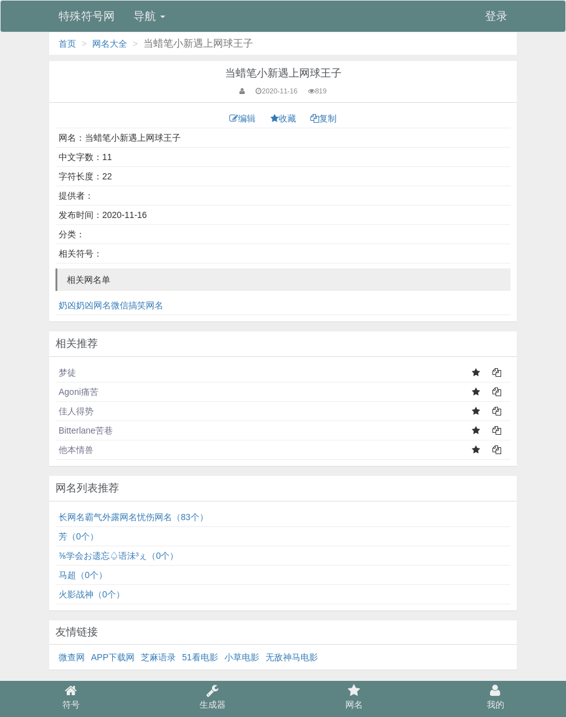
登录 (496, 16)
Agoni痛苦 (78, 392)
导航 (149, 16)
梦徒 (67, 372)
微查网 (72, 657)
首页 (67, 44)
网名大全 (109, 44)
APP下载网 (113, 657)
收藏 (285, 118)
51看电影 (200, 657)
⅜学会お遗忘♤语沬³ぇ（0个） (118, 556)
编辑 (243, 118)
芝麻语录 (158, 657)
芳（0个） (78, 536)
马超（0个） (83, 575)
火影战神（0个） (92, 594)
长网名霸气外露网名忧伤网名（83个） (133, 517)
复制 (323, 118)
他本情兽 (76, 450)
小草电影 (241, 657)
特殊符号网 (87, 16)
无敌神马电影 (292, 657)
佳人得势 (76, 411)
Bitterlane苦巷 (86, 430)
